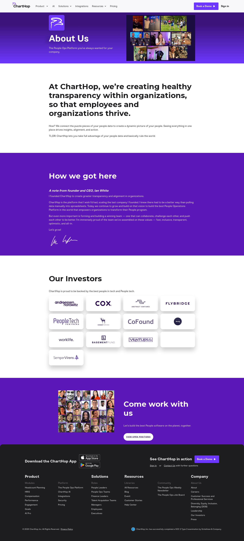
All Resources (131, 487)
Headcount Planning (35, 487)
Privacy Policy (67, 529)
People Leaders (99, 487)
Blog (126, 492)
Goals (28, 509)
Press (194, 519)
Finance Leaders (99, 496)
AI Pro (28, 513)
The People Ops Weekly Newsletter (169, 489)
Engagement (31, 504)
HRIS (27, 492)
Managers (96, 504)
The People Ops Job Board (171, 495)
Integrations (81, 6)
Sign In (153, 465)
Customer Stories (133, 500)
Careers (195, 492)
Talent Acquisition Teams (103, 500)
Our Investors (198, 515)
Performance (31, 500)
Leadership (196, 511)
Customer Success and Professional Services (202, 498)
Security (62, 500)
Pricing (113, 6)
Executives (96, 513)
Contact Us (169, 465)
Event (127, 496)
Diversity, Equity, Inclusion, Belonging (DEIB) (204, 505)
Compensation (32, 496)
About (194, 487)
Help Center (130, 504)
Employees (96, 509)
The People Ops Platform (70, 487)
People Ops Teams (100, 492)
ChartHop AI (64, 492)
